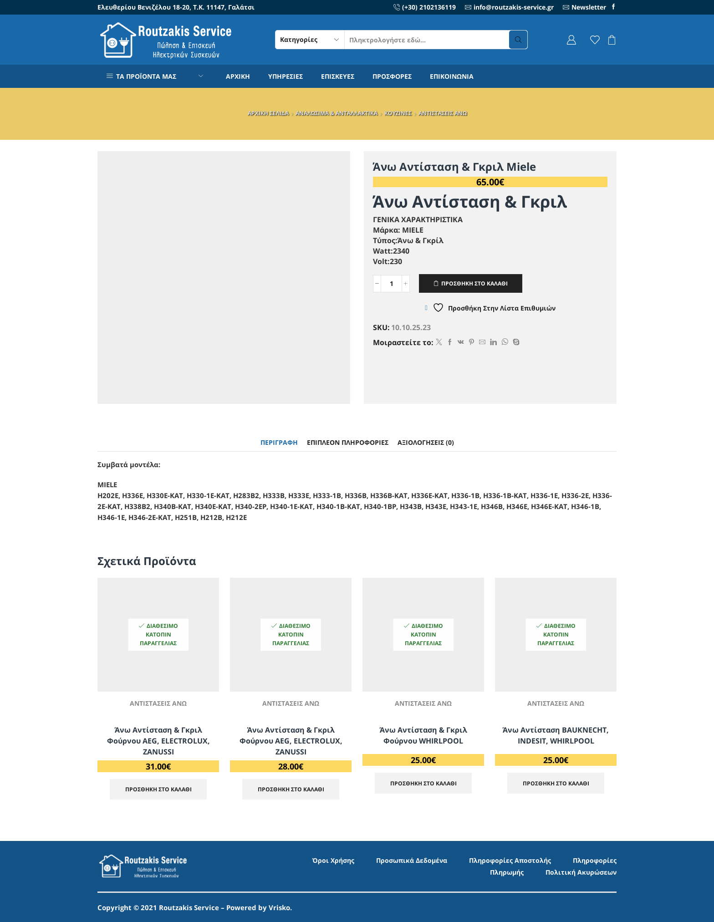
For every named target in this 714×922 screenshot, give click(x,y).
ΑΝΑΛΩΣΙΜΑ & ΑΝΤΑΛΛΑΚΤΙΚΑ (336, 113)
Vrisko (279, 907)
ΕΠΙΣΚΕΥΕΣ (337, 76)
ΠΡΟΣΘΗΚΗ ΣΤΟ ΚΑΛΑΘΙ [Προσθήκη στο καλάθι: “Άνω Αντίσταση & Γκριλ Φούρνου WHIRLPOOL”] (423, 783)
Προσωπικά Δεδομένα (411, 860)
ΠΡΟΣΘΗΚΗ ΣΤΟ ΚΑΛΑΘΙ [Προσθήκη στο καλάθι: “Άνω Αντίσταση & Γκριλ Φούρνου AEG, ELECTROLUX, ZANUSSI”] (158, 789)
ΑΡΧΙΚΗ (238, 76)
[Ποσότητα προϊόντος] (391, 283)
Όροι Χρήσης (333, 860)
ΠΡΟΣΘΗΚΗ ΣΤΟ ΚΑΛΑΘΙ (474, 283)
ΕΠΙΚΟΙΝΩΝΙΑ (452, 76)
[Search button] (518, 40)
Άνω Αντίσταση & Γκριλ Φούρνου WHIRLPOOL (423, 735)
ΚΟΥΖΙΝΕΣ (398, 113)
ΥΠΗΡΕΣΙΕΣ (285, 76)
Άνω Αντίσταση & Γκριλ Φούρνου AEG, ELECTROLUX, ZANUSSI (158, 741)
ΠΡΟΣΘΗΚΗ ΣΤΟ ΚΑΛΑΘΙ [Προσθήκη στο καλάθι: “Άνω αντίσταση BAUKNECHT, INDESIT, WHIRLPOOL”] (556, 783)
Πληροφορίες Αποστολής (510, 860)
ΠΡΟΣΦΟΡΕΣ (392, 76)
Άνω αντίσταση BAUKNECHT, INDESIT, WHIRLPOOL (556, 735)
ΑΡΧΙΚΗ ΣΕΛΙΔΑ (268, 113)
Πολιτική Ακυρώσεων (581, 872)
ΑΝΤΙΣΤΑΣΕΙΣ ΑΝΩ (442, 113)
